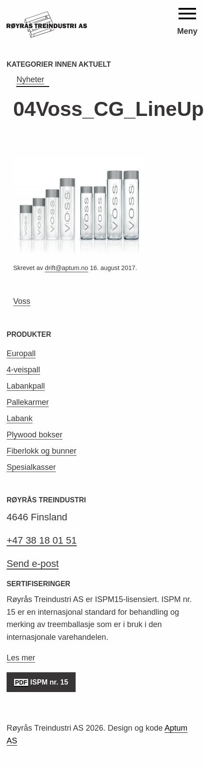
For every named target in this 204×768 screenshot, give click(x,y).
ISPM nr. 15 (41, 682)
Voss (21, 301)
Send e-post (33, 563)
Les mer (21, 657)
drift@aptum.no (66, 267)
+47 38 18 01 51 (42, 540)
